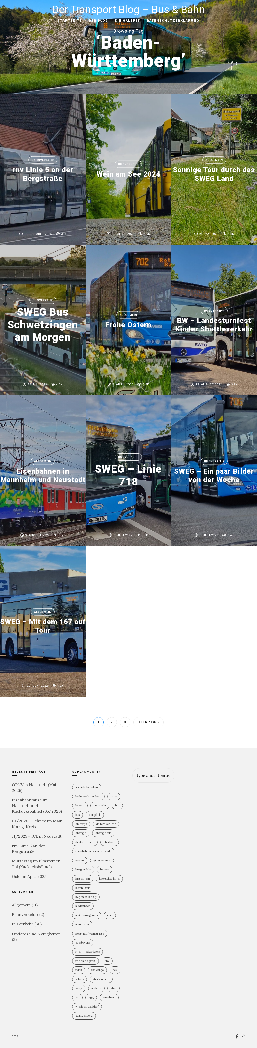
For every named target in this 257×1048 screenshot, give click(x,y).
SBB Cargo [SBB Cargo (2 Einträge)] (97, 970)
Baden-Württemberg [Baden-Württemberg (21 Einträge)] (88, 796)
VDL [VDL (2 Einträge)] (77, 997)
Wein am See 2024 (128, 174)
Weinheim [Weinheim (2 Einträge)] (109, 997)
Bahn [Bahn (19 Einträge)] (114, 796)
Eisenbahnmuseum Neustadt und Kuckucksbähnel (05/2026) (37, 805)
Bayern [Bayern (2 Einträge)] (79, 805)
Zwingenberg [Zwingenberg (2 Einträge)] (84, 1015)
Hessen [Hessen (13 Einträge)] (104, 869)
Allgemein (214, 160)
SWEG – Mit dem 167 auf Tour (43, 626)
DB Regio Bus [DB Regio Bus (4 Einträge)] (103, 833)
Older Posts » (148, 722)
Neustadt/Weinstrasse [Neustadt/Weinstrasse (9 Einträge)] (89, 933)
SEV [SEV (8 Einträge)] (115, 970)
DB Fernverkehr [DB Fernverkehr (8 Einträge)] (106, 824)
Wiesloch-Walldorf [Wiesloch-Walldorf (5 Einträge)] (87, 1006)
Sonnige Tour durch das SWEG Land (214, 174)
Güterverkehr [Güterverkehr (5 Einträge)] (102, 860)
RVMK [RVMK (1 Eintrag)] (78, 970)
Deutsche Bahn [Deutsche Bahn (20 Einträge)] (84, 842)
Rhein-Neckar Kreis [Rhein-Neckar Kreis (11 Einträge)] (87, 951)
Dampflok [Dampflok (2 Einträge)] (95, 815)
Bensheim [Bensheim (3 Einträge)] (100, 805)
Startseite (70, 20)
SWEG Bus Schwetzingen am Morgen (43, 324)
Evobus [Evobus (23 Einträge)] (79, 860)
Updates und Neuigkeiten (36, 933)
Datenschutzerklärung (173, 20)
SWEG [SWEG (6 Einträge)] (78, 988)
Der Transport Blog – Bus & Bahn (128, 9)
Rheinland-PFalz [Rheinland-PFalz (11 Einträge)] (85, 961)
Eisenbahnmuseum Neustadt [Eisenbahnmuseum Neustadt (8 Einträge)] (93, 851)
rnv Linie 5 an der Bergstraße (43, 174)
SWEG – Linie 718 (128, 475)
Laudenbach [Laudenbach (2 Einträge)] (82, 906)
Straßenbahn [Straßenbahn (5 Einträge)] (101, 979)
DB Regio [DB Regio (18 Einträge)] (80, 833)
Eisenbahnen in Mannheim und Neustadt (43, 475)
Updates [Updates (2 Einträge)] (96, 988)
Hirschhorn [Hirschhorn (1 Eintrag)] (82, 878)
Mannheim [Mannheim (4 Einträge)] (82, 924)
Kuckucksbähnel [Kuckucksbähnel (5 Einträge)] (109, 878)
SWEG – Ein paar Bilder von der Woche (214, 475)
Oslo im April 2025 (29, 876)
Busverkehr (128, 164)
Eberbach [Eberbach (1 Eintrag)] (110, 842)
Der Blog (98, 20)
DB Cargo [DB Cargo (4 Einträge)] (81, 824)
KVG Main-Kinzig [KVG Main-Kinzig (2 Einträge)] (85, 897)
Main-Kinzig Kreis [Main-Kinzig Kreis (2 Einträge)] (86, 915)
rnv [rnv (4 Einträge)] (107, 961)
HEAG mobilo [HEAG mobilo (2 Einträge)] (83, 869)
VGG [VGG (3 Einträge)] (91, 997)
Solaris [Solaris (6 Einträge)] (79, 979)
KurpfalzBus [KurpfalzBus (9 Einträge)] (82, 888)
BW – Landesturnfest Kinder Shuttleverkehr (214, 324)
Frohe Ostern (128, 325)
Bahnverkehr (43, 160)
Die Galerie (127, 20)
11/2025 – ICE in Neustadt (37, 836)
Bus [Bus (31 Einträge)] (77, 815)
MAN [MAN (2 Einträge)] (110, 915)
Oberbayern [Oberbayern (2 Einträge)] (82, 942)
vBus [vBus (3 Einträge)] (113, 988)
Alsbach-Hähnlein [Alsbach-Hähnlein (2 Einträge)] (86, 787)
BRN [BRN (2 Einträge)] (117, 805)
